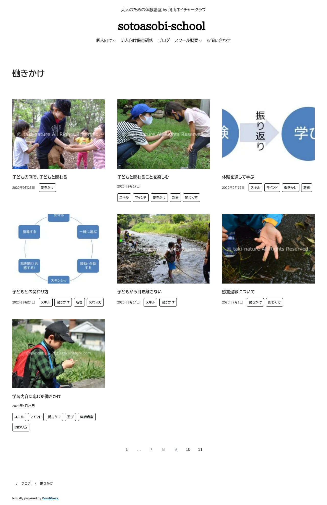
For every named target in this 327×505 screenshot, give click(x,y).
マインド (140, 197)
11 (200, 449)
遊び (70, 417)
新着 (175, 197)
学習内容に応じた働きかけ (36, 396)
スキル (124, 197)
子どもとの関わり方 (30, 292)
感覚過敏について (238, 292)
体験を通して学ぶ (238, 177)
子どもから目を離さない (139, 292)
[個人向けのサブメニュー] (114, 40)
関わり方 (191, 197)
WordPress (50, 498)
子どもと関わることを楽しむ (143, 177)
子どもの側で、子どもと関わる (39, 177)
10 (188, 449)
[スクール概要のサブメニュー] (200, 40)
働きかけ (47, 188)
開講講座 (86, 417)
